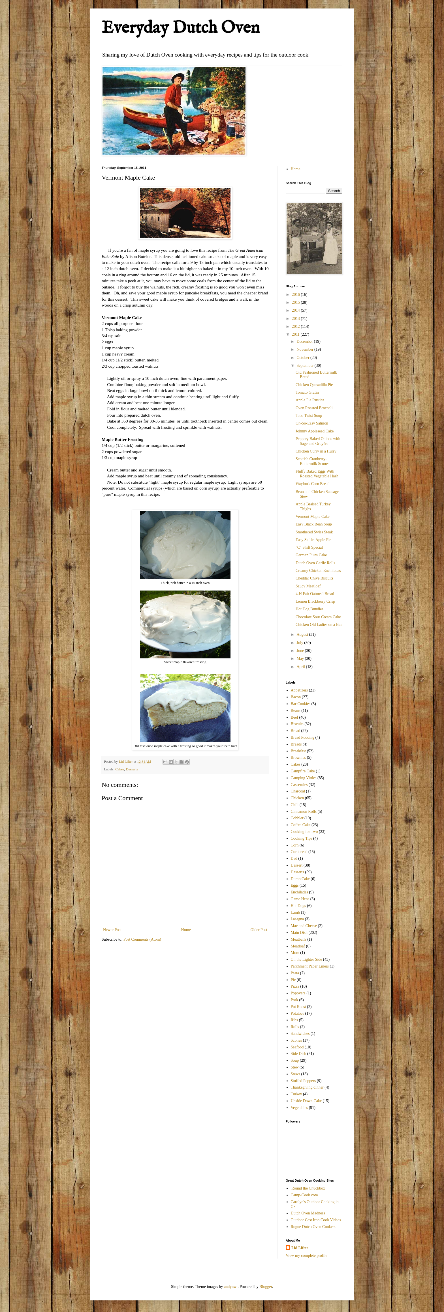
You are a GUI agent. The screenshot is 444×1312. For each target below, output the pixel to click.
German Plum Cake (311, 555)
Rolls (295, 1027)
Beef (294, 717)
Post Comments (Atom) (142, 939)
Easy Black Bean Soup (314, 524)
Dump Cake (300, 879)
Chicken (297, 798)
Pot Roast (298, 1007)
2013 (296, 318)
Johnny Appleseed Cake (315, 431)
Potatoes (297, 1013)
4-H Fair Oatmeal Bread (315, 594)
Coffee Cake (301, 825)
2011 (296, 334)
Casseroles (299, 785)
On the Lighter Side (306, 959)
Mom (295, 953)
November (305, 349)
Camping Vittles (304, 778)
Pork (294, 1000)
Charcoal (298, 791)
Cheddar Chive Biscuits (314, 578)
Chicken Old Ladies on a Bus (319, 624)
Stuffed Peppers (303, 1081)
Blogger (265, 1287)
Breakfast (298, 751)
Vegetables (299, 1108)
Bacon (296, 697)
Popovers (298, 993)
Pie (293, 980)
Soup (295, 1060)
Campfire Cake (303, 771)
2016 (296, 294)
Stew (295, 1067)
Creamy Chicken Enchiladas (318, 570)
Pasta (295, 973)
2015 (296, 302)
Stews (295, 1074)
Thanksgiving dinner (307, 1087)
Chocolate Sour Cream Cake (318, 617)
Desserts (132, 769)
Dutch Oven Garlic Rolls (315, 563)
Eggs (295, 885)
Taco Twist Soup (309, 415)
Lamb (295, 912)
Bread (295, 731)
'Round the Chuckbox (308, 1188)
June (300, 651)
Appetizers (299, 690)
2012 (296, 326)
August (302, 634)
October (303, 358)
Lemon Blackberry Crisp (315, 601)
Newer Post (112, 930)
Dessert (297, 865)
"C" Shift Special (309, 547)
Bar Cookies (301, 704)
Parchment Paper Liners (310, 966)
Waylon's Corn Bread (313, 484)
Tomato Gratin (307, 392)
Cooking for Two (304, 832)
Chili (295, 805)
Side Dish (298, 1054)
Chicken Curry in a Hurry (316, 451)
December (305, 341)
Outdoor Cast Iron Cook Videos (316, 1220)
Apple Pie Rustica (310, 400)
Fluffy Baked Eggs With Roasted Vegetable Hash (317, 473)
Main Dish (299, 932)
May (300, 658)
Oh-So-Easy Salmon (312, 423)
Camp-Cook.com (304, 1195)
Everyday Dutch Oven (181, 28)
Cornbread (299, 852)
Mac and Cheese (304, 926)
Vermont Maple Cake (313, 516)
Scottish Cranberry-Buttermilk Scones (312, 461)
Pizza (295, 986)
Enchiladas (299, 892)
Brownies (298, 757)
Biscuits (297, 724)
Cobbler (297, 818)
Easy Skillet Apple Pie (313, 540)
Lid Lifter (299, 1248)
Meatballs (298, 939)
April (301, 667)
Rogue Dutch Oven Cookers (313, 1227)
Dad (294, 858)
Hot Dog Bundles (309, 609)
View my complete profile (306, 1255)
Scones (296, 1040)
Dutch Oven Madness (308, 1213)
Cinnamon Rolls (304, 811)
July (300, 643)
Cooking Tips (301, 838)
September (305, 365)
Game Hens (300, 899)
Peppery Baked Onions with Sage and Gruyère (318, 441)
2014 (296, 310)
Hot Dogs (298, 906)
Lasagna (297, 919)
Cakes (119, 769)
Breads (296, 744)
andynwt (231, 1287)
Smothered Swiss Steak (314, 532)
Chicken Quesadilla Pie (314, 385)
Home (186, 930)
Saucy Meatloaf (308, 586)
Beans (295, 710)
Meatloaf (298, 946)
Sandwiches (300, 1033)
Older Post (259, 930)
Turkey (296, 1094)
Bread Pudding (303, 737)
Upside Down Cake (306, 1101)
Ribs (294, 1020)
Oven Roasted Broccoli (314, 408)
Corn (295, 845)
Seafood (297, 1047)
